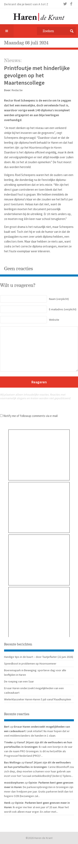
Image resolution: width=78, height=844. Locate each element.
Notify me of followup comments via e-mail (30, 416)
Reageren (39, 382)
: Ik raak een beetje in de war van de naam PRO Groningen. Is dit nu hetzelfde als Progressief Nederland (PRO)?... (38, 751)
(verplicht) (34, 299)
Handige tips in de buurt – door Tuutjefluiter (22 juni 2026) (38, 657)
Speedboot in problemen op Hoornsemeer (30, 663)
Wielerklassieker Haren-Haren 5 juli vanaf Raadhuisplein (37, 699)
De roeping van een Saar (19, 681)
